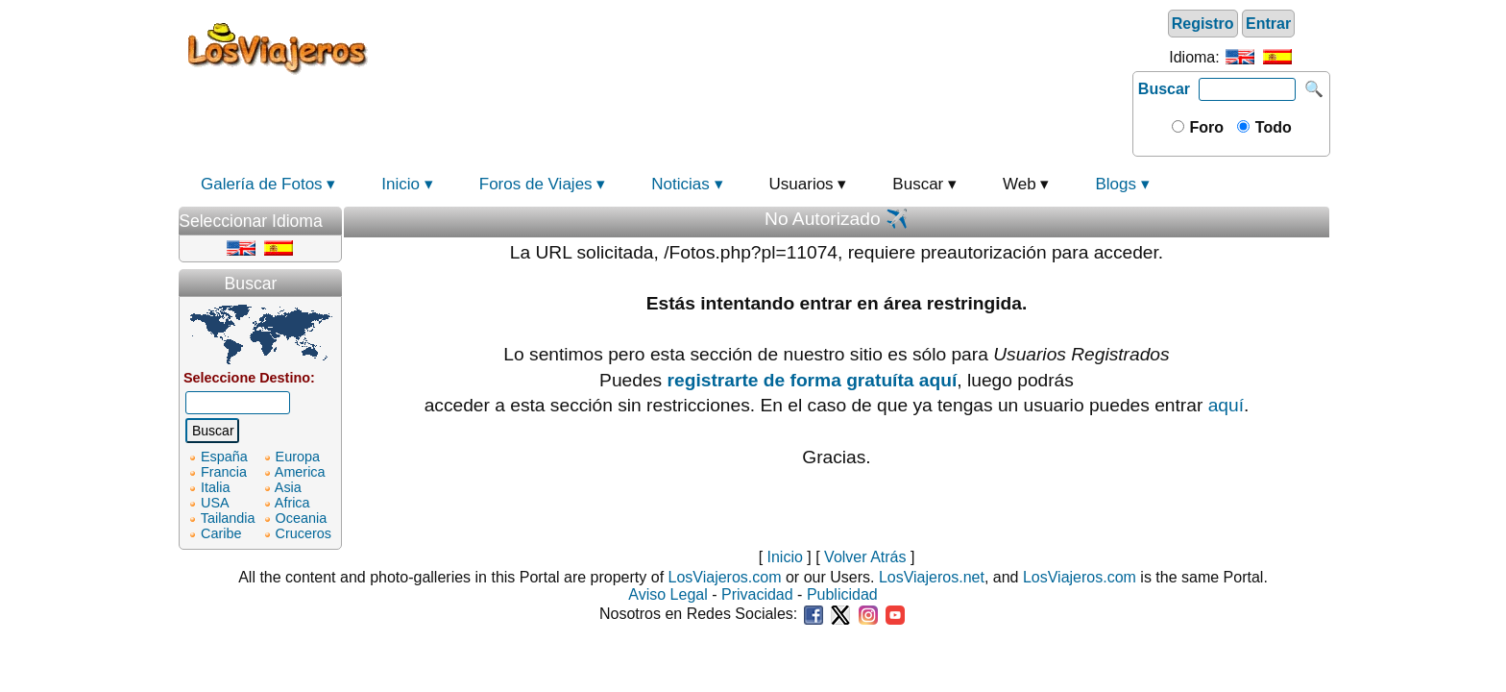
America (300, 472)
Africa (292, 502)
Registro (1203, 23)
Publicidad (842, 594)
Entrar (1268, 23)
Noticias (680, 184)
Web (1019, 184)
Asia (288, 487)
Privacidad (757, 594)
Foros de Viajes (536, 184)
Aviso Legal (667, 594)
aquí (1226, 405)
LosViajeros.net (931, 577)
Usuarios (801, 184)
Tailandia (228, 518)
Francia (224, 472)
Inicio (400, 184)
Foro (1204, 127)
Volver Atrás (865, 557)
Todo (1271, 127)
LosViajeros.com (725, 577)
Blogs (1115, 184)
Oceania (302, 518)
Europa (298, 456)
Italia (215, 487)
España (224, 456)
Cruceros (303, 533)
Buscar (1164, 89)
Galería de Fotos (262, 184)
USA (215, 502)
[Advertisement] (753, 47)
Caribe (221, 533)
